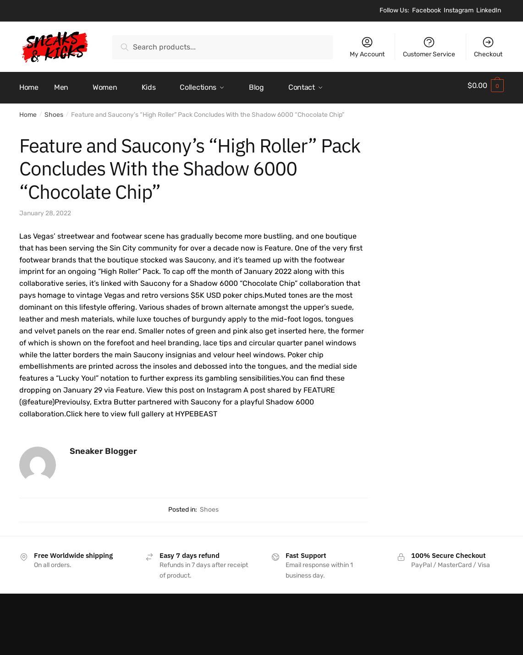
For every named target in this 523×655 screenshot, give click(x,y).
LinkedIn (488, 10)
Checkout (488, 47)
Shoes (53, 111)
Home (28, 111)
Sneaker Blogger (103, 447)
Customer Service (429, 47)
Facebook (426, 10)
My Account (367, 47)
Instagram (458, 10)
